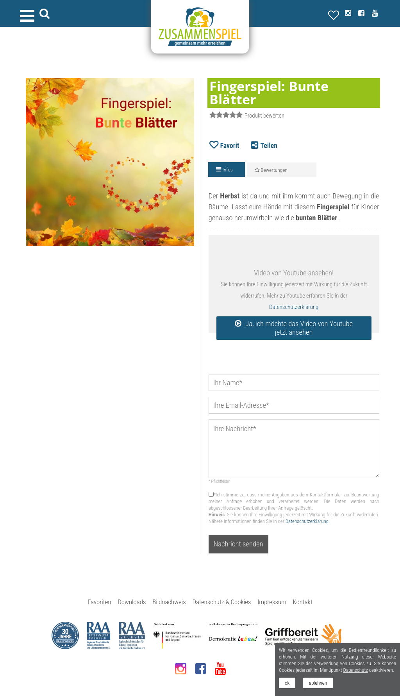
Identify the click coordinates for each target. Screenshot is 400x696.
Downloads (132, 602)
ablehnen (318, 683)
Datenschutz (355, 670)
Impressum (271, 602)
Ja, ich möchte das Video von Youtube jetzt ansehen (299, 328)
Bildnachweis (169, 602)
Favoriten (99, 602)
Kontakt (302, 602)
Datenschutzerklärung (293, 307)
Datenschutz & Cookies (222, 602)
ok (287, 683)
